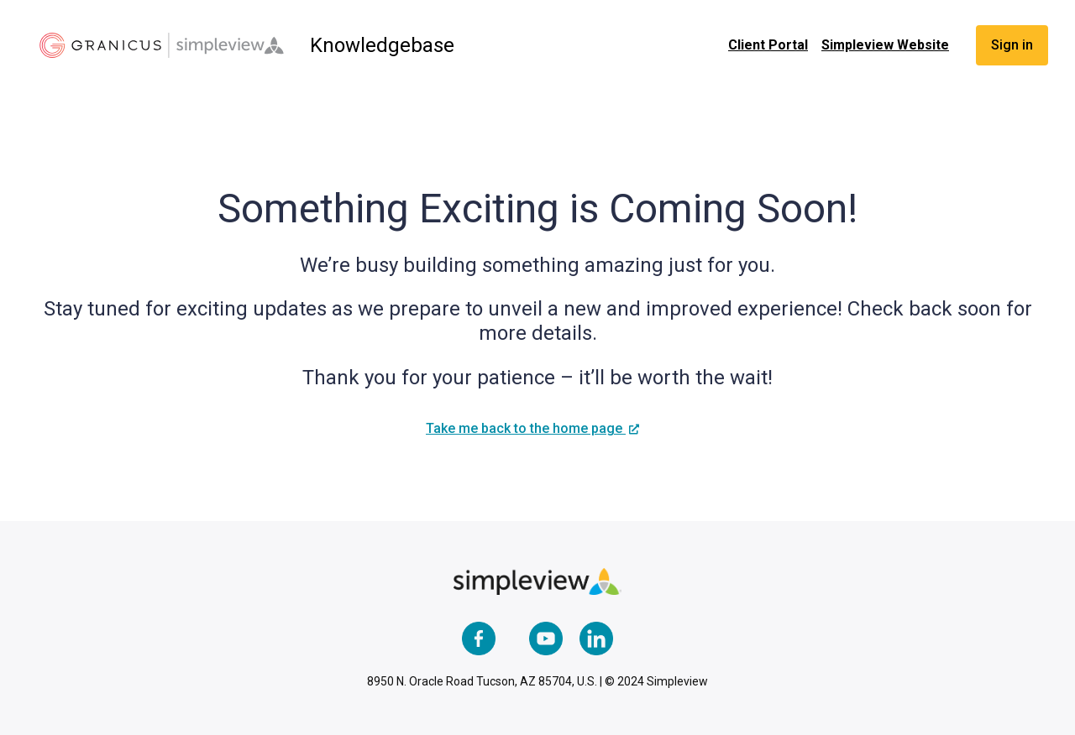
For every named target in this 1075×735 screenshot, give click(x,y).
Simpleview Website (885, 45)
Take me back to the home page (526, 428)
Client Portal (768, 45)
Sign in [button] (1012, 45)
